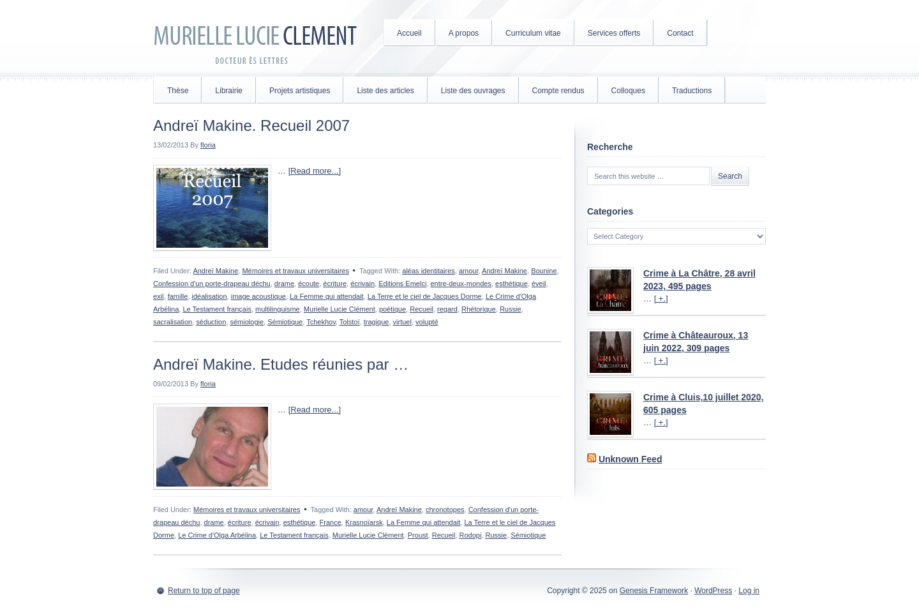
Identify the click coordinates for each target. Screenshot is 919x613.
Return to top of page (204, 590)
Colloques (628, 90)
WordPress (713, 590)
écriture (335, 283)
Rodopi (470, 535)
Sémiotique (285, 322)
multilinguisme (277, 309)
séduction (211, 322)
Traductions (692, 90)
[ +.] (661, 298)
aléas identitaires (428, 271)
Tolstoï (350, 322)
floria (208, 145)
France (330, 522)
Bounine (544, 271)
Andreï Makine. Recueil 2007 (251, 125)
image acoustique (258, 296)
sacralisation (172, 322)
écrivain (362, 283)
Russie (510, 309)
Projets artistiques (299, 90)
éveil (539, 283)
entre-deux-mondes (461, 283)
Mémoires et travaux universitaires (295, 271)
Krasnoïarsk (364, 522)
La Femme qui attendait (327, 296)
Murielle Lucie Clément (255, 38)
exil (158, 296)
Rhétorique (478, 309)
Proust (418, 535)
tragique (376, 322)
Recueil (421, 309)
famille (178, 296)
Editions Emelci (402, 283)
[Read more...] (314, 171)
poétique (392, 309)
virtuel (402, 322)
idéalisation (209, 296)
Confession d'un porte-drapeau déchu (212, 283)
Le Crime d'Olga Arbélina (217, 535)
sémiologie (247, 322)
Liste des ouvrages (473, 90)
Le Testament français (217, 309)
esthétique (511, 283)
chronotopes (445, 509)
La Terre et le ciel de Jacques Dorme (425, 296)
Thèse (177, 90)
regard (447, 309)
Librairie (229, 90)
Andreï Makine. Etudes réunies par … (280, 364)
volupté (426, 322)
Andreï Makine (215, 271)
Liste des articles (385, 90)
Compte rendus (558, 90)
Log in (748, 590)
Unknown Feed (630, 459)
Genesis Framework (654, 590)
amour (469, 271)
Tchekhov (321, 322)
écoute (308, 283)
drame (284, 283)
